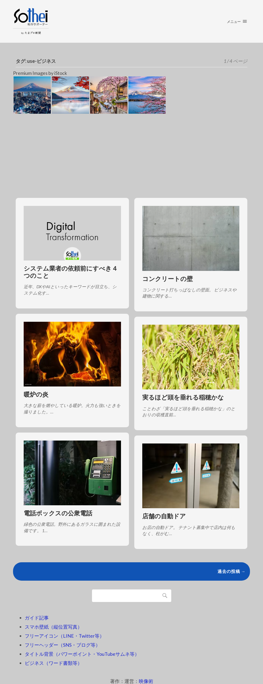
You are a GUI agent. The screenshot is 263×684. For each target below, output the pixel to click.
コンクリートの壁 (167, 278)
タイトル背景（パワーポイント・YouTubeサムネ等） (82, 654)
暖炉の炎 (36, 394)
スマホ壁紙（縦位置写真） (53, 627)
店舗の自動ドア (164, 516)
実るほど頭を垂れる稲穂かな (183, 397)
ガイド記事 (37, 618)
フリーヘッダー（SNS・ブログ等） (62, 645)
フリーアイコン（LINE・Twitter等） (64, 636)
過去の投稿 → (232, 571)
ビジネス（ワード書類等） (53, 663)
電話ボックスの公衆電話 (58, 513)
